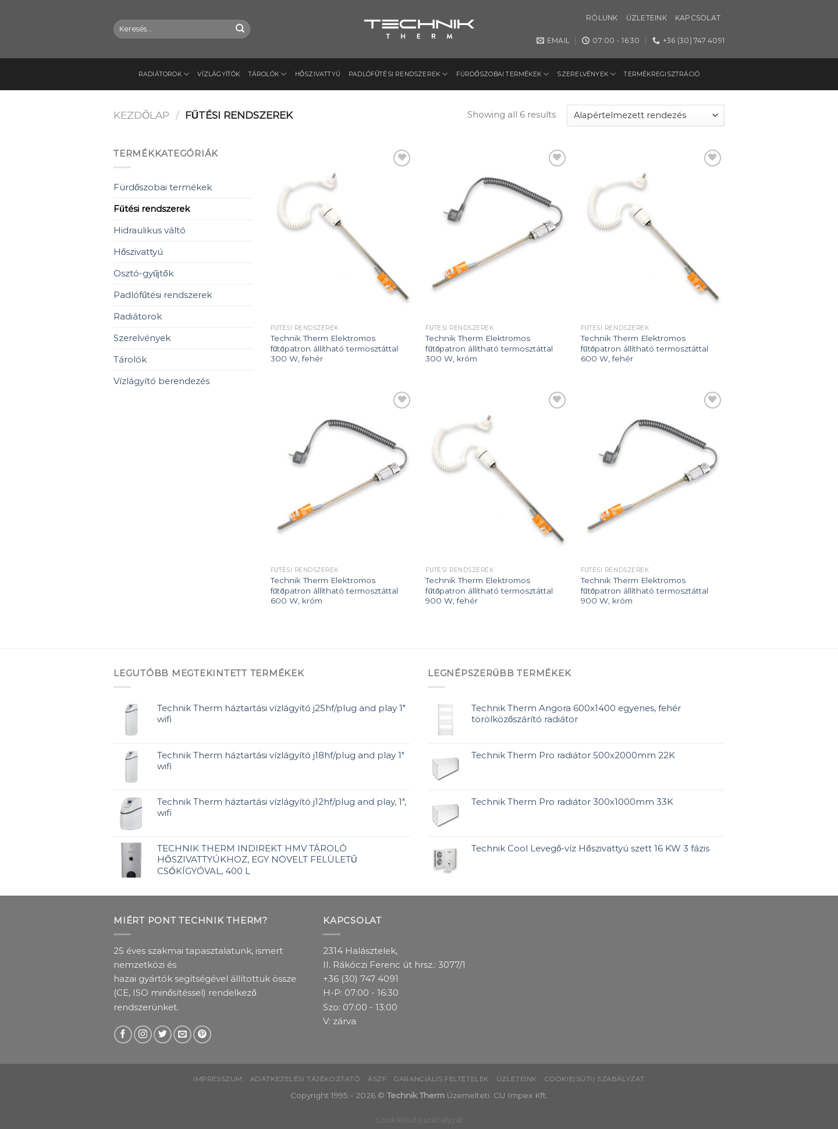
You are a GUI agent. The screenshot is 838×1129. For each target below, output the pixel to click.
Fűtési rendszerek (151, 208)
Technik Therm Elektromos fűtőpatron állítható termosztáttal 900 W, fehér (489, 590)
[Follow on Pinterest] (202, 1034)
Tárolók (267, 74)
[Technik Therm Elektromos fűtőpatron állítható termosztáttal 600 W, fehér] (653, 233)
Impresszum (218, 1079)
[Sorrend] (646, 115)
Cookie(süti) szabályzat (595, 1079)
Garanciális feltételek (441, 1079)
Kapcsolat (697, 17)
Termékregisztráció (661, 74)
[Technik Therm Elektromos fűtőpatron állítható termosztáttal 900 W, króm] (653, 475)
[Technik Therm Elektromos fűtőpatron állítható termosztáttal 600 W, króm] (342, 475)
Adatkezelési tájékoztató (305, 1079)
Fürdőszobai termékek (502, 74)
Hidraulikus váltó (149, 230)
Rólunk (601, 17)
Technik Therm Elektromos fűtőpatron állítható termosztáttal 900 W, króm (644, 590)
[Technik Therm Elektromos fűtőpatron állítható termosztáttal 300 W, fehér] (342, 233)
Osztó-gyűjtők (143, 273)
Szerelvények (586, 74)
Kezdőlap (141, 115)
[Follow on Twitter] (163, 1034)
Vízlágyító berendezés (161, 380)
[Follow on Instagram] (143, 1034)
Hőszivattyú (318, 74)
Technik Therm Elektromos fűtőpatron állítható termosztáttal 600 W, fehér (644, 348)
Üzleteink (646, 17)
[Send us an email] (182, 1034)
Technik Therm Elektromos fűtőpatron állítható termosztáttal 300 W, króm (489, 348)
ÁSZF (377, 1079)
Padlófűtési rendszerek (398, 74)
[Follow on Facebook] (123, 1034)
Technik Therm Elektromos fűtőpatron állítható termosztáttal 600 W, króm (334, 590)
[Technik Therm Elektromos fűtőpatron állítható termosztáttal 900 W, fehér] (497, 475)
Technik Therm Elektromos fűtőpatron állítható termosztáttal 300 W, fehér (334, 348)
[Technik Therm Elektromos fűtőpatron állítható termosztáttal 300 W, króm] (497, 233)
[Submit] (240, 29)
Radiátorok (164, 74)
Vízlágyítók (218, 74)
